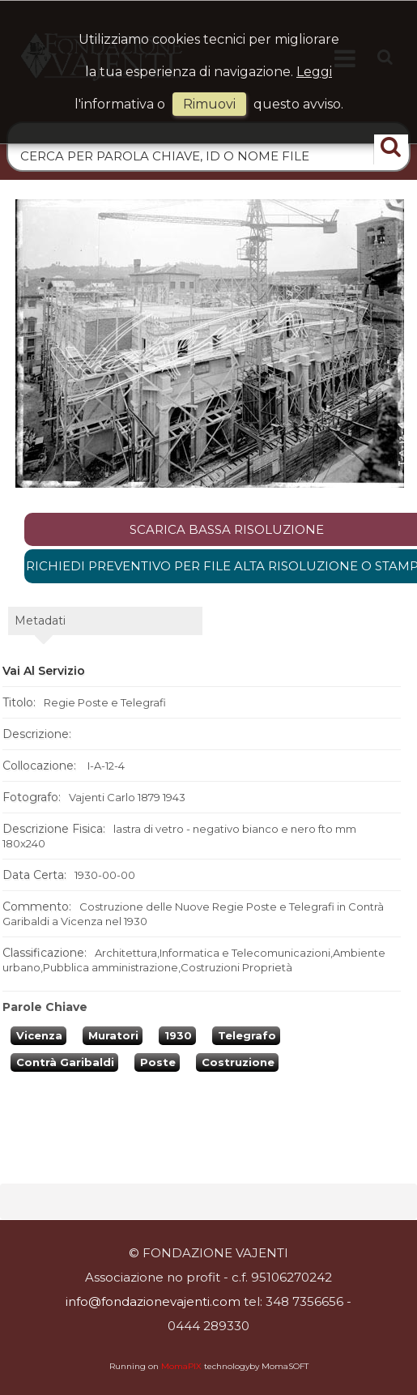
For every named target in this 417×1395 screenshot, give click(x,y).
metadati (40, 620)
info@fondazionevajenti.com (153, 1301)
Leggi (314, 71)
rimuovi (209, 104)
